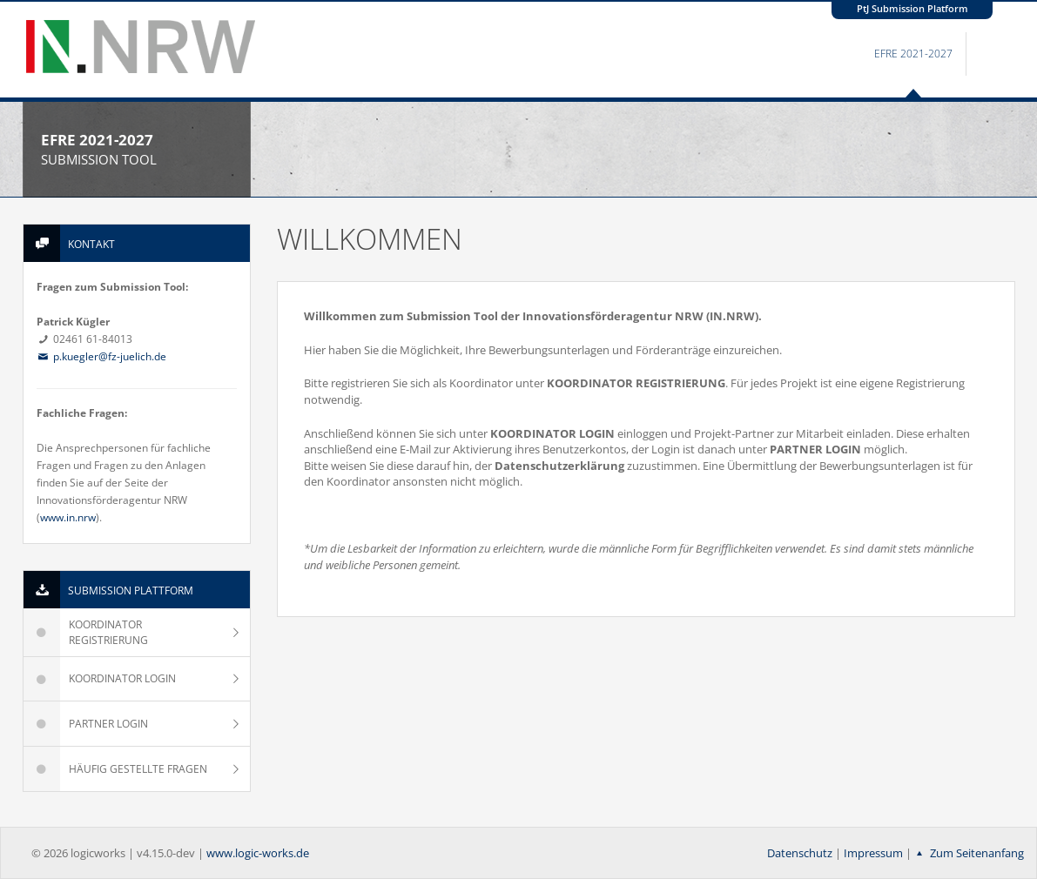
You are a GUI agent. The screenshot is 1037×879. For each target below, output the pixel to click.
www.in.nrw (68, 517)
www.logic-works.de (257, 853)
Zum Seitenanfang (968, 853)
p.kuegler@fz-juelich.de (102, 356)
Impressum (873, 853)
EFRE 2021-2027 (913, 53)
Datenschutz (799, 853)
